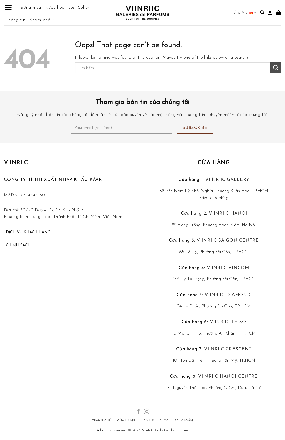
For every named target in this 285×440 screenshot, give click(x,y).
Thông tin (15, 20)
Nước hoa (55, 7)
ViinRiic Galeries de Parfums (165, 430)
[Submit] (275, 67)
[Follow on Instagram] (146, 412)
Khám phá (41, 20)
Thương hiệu (28, 7)
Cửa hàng (214, 163)
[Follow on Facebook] (138, 412)
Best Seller (78, 7)
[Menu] (8, 7)
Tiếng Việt (243, 12)
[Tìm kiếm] (262, 12)
